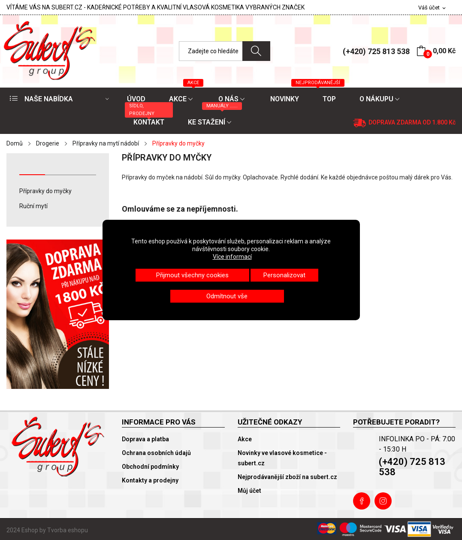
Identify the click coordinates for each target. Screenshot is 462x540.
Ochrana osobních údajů (156, 452)
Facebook (361, 501)
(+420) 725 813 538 (376, 51)
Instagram (383, 501)
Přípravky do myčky (45, 191)
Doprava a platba (145, 439)
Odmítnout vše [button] (227, 296)
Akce (245, 439)
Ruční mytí (33, 206)
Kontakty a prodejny (150, 480)
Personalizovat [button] (284, 275)
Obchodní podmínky (150, 466)
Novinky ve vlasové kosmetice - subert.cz (282, 458)
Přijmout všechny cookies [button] (192, 275)
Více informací (232, 256)
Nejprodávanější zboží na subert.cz (287, 476)
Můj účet (249, 490)
